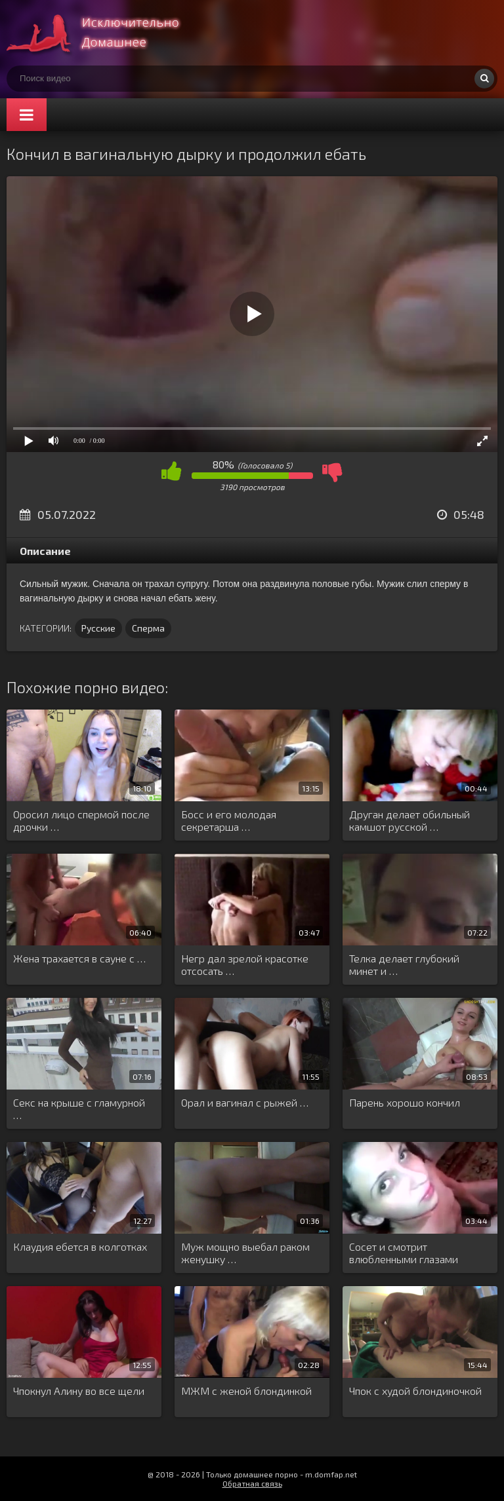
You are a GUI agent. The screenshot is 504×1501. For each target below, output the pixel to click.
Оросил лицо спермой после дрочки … (81, 820)
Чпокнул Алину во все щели (78, 1390)
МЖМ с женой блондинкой (246, 1390)
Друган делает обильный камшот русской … (409, 820)
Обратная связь (252, 1483)
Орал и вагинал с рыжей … (244, 1102)
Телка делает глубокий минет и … (404, 964)
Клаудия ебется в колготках (80, 1246)
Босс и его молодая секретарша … (228, 820)
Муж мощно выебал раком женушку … (245, 1252)
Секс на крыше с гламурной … (79, 1108)
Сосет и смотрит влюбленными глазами (403, 1252)
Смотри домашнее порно (105, 33)
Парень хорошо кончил (404, 1102)
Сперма (148, 628)
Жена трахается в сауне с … (79, 958)
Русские (98, 628)
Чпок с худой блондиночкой (415, 1390)
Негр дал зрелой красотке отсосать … (244, 964)
